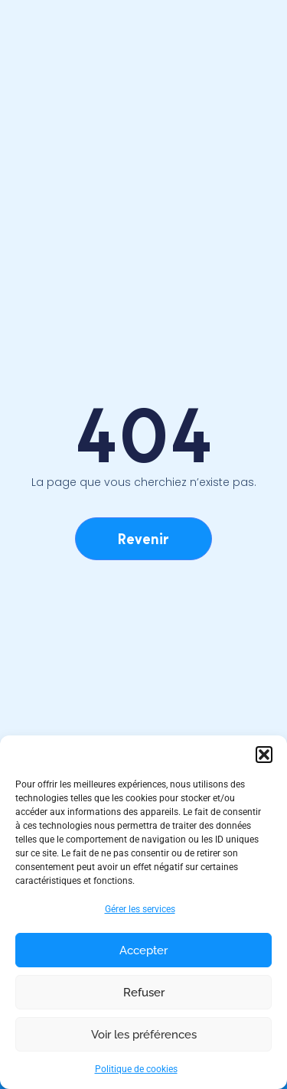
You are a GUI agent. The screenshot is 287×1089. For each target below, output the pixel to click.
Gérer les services (140, 909)
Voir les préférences (144, 1035)
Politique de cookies (136, 1069)
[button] (264, 754)
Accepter (143, 950)
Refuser (144, 992)
